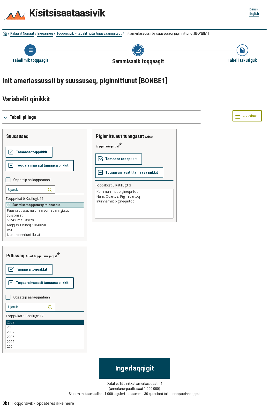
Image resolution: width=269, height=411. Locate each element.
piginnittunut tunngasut (120, 136)
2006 (45, 336)
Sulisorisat (45, 215)
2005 (45, 341)
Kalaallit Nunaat (22, 33)
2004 (45, 346)
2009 (45, 322)
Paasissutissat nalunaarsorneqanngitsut (45, 210)
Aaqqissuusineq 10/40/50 (45, 225)
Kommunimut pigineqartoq (134, 191)
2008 (45, 327)
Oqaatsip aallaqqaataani (32, 180)
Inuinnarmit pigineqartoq (134, 201)
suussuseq (17, 136)
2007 (45, 332)
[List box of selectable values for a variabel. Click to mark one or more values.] (45, 222)
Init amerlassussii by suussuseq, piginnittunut (167, 33)
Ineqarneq (45, 33)
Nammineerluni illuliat (45, 234)
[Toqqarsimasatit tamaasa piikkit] (40, 165)
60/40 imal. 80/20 (45, 220)
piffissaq (15, 255)
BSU (45, 229)
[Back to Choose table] (30, 54)
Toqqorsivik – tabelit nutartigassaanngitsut (89, 33)
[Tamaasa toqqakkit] (29, 152)
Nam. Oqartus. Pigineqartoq (134, 196)
